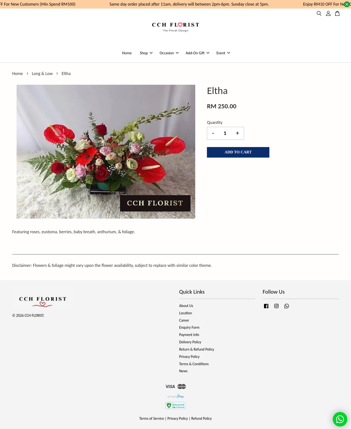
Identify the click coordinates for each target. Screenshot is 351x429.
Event (223, 53)
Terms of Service (151, 418)
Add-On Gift (197, 53)
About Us (186, 305)
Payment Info (189, 334)
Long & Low (42, 73)
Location (185, 313)
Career (184, 320)
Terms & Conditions (194, 364)
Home (127, 53)
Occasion (169, 53)
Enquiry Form (189, 327)
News (183, 371)
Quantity (215, 122)
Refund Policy (201, 418)
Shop (146, 53)
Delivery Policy (190, 342)
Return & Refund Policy (196, 349)
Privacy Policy (189, 356)
